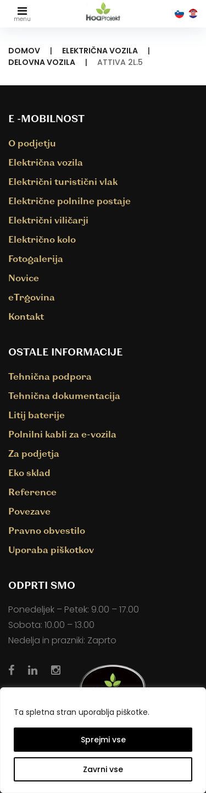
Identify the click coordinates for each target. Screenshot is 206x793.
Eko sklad (29, 472)
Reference (32, 491)
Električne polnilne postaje (69, 200)
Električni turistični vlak (63, 181)
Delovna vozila (41, 62)
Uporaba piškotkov (51, 549)
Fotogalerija (35, 258)
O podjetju (32, 143)
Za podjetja (33, 453)
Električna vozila (100, 50)
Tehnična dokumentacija (64, 395)
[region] (103, 740)
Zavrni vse (103, 769)
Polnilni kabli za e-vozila (62, 434)
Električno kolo (42, 239)
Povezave (29, 511)
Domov (24, 50)
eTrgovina (31, 297)
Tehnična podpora (50, 376)
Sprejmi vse (103, 739)
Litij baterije (36, 414)
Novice (23, 277)
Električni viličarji (48, 220)
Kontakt (26, 316)
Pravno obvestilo (46, 530)
